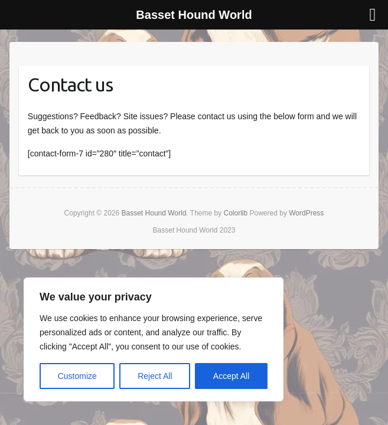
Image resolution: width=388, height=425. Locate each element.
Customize (77, 376)
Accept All (231, 376)
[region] (153, 339)
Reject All (155, 376)
